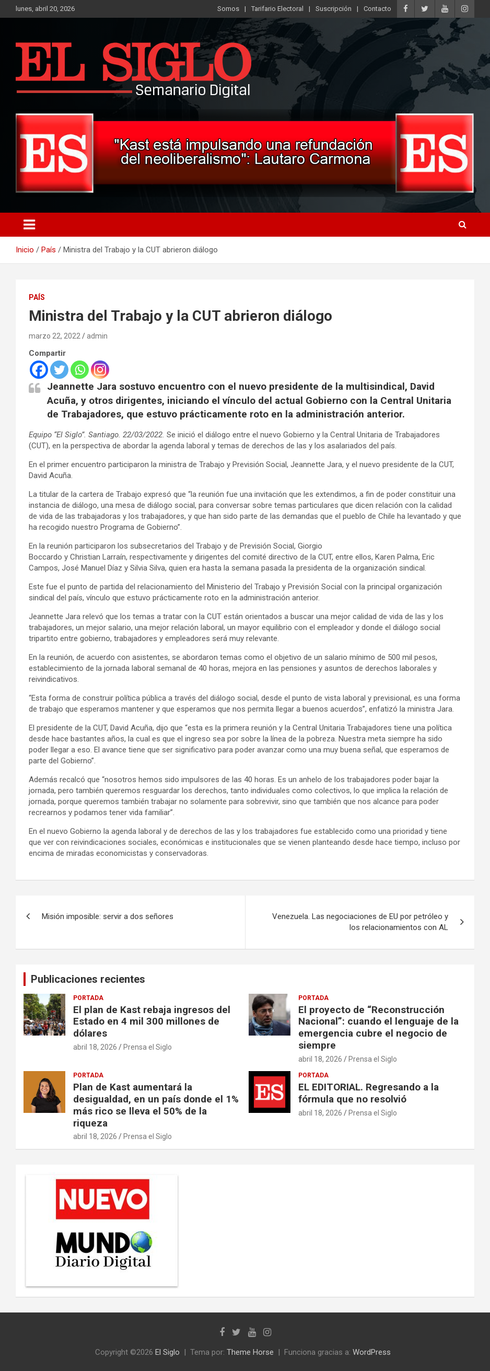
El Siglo (167, 1352)
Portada (88, 998)
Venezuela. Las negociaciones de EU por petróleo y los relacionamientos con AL (360, 922)
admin (97, 336)
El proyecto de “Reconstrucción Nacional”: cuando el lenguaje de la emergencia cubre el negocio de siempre (378, 1027)
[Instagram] (100, 370)
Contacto (377, 9)
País (37, 297)
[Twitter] (59, 370)
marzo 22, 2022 (54, 336)
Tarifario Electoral (277, 9)
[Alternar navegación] (29, 225)
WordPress (372, 1352)
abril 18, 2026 (95, 1047)
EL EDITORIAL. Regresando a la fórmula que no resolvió (368, 1093)
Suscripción (334, 9)
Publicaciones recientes (88, 979)
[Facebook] (39, 370)
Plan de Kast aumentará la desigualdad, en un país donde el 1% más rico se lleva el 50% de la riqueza (156, 1105)
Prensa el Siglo (147, 1047)
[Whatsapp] (80, 370)
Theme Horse (250, 1352)
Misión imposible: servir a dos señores (107, 916)
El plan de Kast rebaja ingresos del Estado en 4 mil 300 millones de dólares (151, 1022)
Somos (228, 9)
